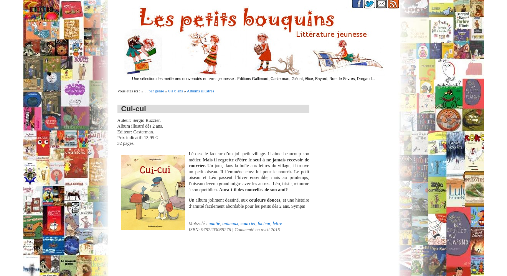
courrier (248, 223)
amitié (214, 223)
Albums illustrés (200, 91)
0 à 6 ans (175, 91)
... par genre (154, 91)
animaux (230, 223)
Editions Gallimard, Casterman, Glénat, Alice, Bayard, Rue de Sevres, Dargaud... (306, 79)
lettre (277, 223)
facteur (264, 223)
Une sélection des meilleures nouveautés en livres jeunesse (183, 79)
